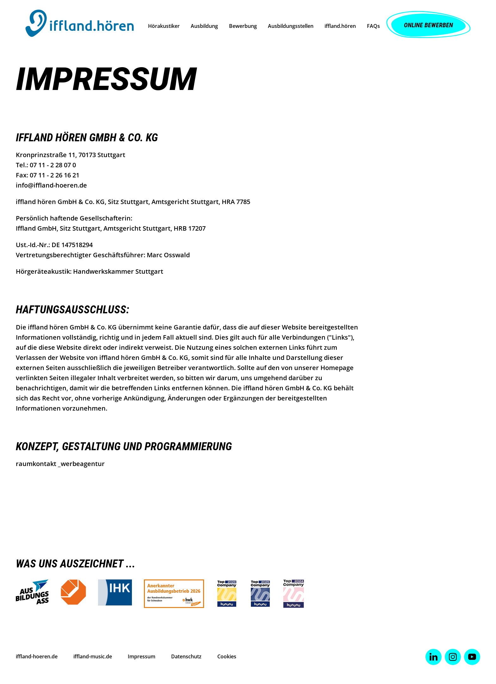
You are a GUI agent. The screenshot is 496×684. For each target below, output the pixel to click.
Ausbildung (204, 25)
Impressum (141, 656)
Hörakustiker (164, 25)
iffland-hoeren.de (37, 656)
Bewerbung (243, 25)
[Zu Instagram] (453, 657)
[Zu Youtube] (472, 657)
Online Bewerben (428, 25)
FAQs (373, 25)
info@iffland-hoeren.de (51, 185)
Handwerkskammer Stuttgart (118, 271)
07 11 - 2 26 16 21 (54, 175)
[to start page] (79, 25)
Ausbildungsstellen (290, 25)
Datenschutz (186, 656)
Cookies (226, 656)
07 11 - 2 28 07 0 (53, 165)
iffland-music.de (92, 656)
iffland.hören (340, 25)
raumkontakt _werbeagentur (60, 463)
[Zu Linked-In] (433, 657)
